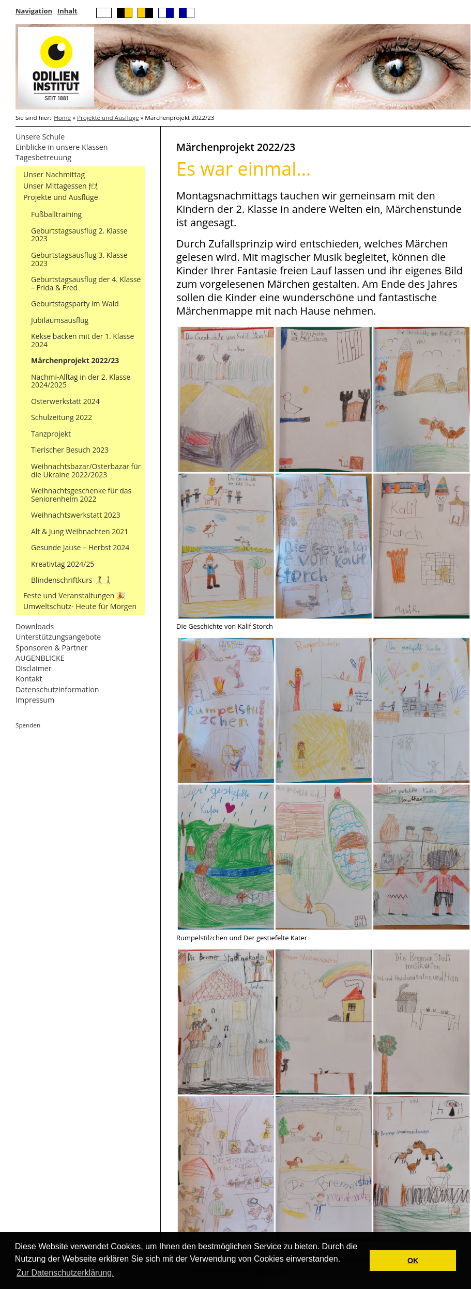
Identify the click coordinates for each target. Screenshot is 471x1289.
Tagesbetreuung (43, 157)
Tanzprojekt (51, 434)
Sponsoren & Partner (52, 648)
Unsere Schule (40, 137)
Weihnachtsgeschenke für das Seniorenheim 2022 (81, 495)
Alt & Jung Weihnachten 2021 (79, 531)
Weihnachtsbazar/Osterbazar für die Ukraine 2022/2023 (86, 470)
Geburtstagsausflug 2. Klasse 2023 (79, 235)
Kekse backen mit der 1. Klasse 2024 (82, 340)
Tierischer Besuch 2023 (70, 450)
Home (62, 117)
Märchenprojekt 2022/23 (75, 360)
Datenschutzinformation (57, 689)
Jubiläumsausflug (59, 320)
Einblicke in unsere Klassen (62, 147)
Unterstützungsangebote (58, 637)
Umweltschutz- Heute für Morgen (79, 606)
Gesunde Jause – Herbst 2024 (80, 547)
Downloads (35, 626)
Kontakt (29, 679)
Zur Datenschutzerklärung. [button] (65, 1272)
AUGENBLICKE (40, 658)
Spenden (28, 725)
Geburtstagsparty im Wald (75, 303)
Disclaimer (34, 668)
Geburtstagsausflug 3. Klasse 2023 (79, 259)
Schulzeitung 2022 (61, 417)
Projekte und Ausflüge (108, 117)
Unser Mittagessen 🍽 (60, 186)
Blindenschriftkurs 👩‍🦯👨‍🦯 (71, 580)
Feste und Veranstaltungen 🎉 (74, 595)
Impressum (35, 700)
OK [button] (413, 1260)
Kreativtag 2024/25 (62, 564)
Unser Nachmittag (54, 174)
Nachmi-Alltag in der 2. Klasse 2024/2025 (80, 381)
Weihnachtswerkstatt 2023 (75, 515)
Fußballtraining (56, 214)
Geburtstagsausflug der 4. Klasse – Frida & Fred (86, 283)
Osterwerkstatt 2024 (65, 401)
